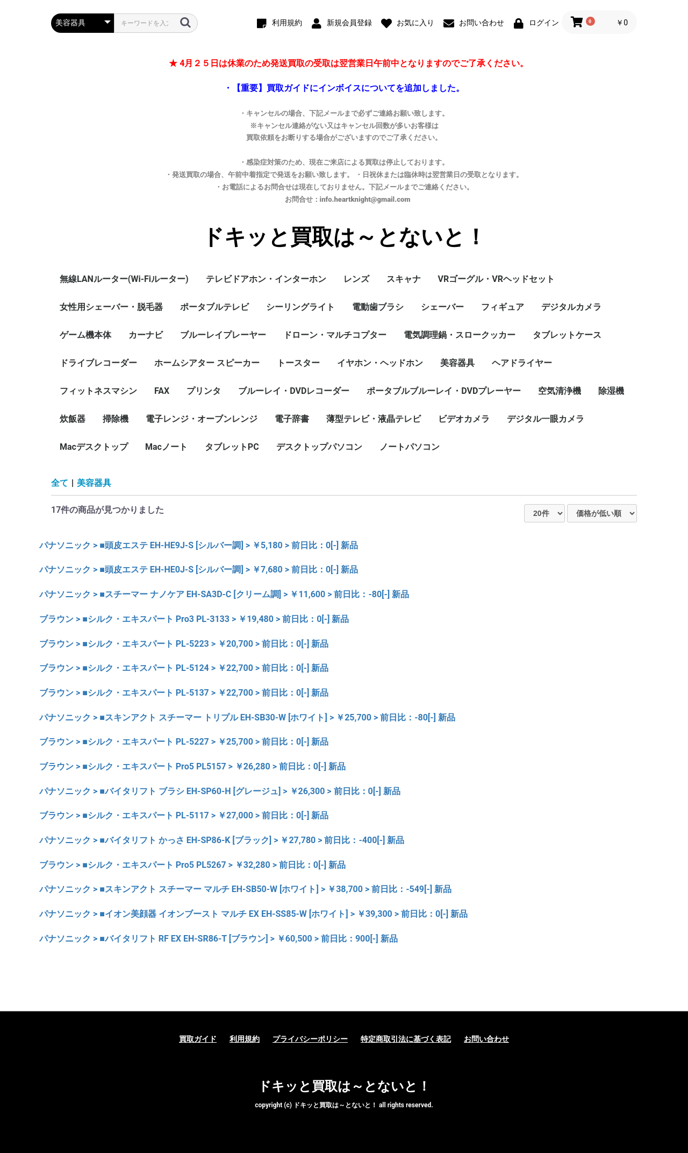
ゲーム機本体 (85, 335)
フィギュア (502, 307)
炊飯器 (72, 419)
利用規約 (245, 1039)
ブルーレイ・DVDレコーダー (293, 391)
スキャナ (403, 279)
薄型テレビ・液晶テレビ (373, 419)
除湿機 (611, 391)
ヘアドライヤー (522, 363)
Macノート (166, 447)
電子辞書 (292, 419)
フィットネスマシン (98, 391)
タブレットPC (232, 447)
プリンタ (204, 391)
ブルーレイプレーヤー (223, 335)
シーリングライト (300, 307)
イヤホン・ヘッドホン (380, 363)
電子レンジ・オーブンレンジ (201, 419)
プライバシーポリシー (310, 1039)
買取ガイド (198, 1039)
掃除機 (115, 419)
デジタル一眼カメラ (545, 419)
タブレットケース (567, 335)
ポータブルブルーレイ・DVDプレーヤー (444, 391)
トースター (298, 363)
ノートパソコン (409, 447)
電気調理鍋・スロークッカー (459, 335)
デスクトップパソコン (319, 447)
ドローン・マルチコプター (334, 335)
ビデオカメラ (464, 419)
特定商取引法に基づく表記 (406, 1039)
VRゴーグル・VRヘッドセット (496, 279)
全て (59, 483)
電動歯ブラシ (378, 307)
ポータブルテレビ (214, 307)
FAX (161, 391)
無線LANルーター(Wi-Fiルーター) (124, 279)
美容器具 (457, 363)
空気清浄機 (559, 391)
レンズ (356, 279)
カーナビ (145, 335)
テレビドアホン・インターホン (266, 279)
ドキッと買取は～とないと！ (344, 237)
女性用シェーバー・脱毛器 (111, 307)
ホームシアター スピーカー (207, 363)
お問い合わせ (486, 1039)
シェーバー (442, 307)
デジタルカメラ (571, 307)
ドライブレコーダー (98, 363)
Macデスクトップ (94, 447)
